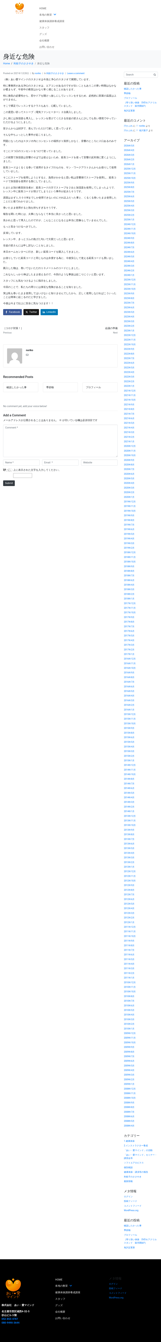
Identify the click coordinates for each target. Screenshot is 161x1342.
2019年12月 (130, 501)
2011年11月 (130, 931)
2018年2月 (129, 594)
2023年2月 (129, 326)
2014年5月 (129, 793)
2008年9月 (129, 1102)
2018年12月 (130, 552)
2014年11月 (130, 770)
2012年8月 (129, 890)
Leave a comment (76, 73)
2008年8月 (129, 1107)
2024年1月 (129, 275)
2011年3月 (129, 968)
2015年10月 (130, 723)
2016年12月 (130, 658)
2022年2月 (129, 381)
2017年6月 (129, 631)
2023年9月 (129, 293)
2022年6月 (129, 363)
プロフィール (130, 98)
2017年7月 (129, 626)
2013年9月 (129, 830)
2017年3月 (129, 645)
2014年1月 (129, 811)
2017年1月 (129, 654)
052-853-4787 (10, 1318)
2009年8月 (129, 1052)
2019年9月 (129, 515)
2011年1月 (129, 977)
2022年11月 (130, 339)
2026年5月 (129, 145)
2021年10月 (130, 400)
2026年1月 (129, 164)
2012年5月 (129, 904)
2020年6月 (129, 474)
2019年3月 (129, 543)
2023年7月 (129, 303)
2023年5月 (129, 312)
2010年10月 (130, 991)
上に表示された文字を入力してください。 (37, 469)
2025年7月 (129, 192)
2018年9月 (129, 566)
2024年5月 (129, 256)
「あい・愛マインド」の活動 (138, 1150)
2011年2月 (129, 973)
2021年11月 (130, 395)
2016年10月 (130, 668)
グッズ (43, 34)
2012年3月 (129, 913)
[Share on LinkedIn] (49, 312)
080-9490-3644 (10, 1322)
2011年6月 (129, 954)
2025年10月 (130, 178)
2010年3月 (129, 1019)
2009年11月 (130, 1038)
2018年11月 (130, 557)
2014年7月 (129, 783)
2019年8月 (129, 520)
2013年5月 (129, 848)
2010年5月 (129, 1010)
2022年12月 (130, 335)
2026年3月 (129, 155)
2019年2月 (129, 548)
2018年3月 (129, 589)
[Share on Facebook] (12, 312)
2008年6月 (129, 1116)
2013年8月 (129, 834)
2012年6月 (129, 899)
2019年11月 (130, 506)
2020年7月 (129, 469)
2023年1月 (129, 330)
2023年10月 (130, 289)
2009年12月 (130, 1033)
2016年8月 (129, 677)
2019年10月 (130, 511)
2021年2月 (129, 437)
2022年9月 (129, 349)
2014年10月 (130, 774)
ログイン (128, 1196)
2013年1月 (129, 867)
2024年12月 (130, 224)
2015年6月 (129, 737)
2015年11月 (130, 719)
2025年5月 (129, 201)
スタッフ (44, 27)
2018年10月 (130, 561)
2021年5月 (129, 423)
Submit (9, 483)
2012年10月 (130, 880)
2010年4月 (129, 1014)
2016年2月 (129, 705)
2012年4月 (129, 908)
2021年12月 (130, 390)
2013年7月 (129, 839)
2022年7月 (129, 358)
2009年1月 (129, 1084)
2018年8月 (129, 571)
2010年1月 (129, 1028)
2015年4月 (129, 746)
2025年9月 (129, 182)
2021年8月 (129, 409)
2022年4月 (129, 372)
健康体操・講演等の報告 (136, 1172)
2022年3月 (129, 376)
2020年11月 (130, 451)
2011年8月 (129, 945)
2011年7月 (129, 950)
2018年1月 (129, 598)
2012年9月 (129, 885)
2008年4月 (129, 1125)
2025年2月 (129, 215)
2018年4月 (129, 585)
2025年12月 (130, 169)
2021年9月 (129, 404)
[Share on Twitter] (31, 312)
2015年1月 (129, 760)
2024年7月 (129, 247)
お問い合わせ (46, 46)
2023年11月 (130, 284)
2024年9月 (129, 238)
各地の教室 (47, 15)
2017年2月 (129, 649)
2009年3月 (129, 1075)
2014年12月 (130, 765)
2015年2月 (129, 756)
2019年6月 (129, 529)
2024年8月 (129, 242)
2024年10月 (130, 233)
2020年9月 (129, 460)
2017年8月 (129, 622)
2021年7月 (129, 414)
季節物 (127, 93)
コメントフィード (133, 1206)
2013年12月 (130, 816)
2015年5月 (129, 742)
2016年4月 (129, 695)
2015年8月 (129, 733)
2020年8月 (129, 464)
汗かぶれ (128, 126)
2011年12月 (130, 927)
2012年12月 (130, 871)
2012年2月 (129, 917)
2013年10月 (130, 825)
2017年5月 (129, 635)
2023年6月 (129, 307)
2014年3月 (129, 802)
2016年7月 (129, 682)
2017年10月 (130, 612)
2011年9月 (129, 940)
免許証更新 (129, 110)
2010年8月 (129, 996)
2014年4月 (129, 797)
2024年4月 (129, 261)
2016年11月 (130, 663)
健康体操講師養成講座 (51, 21)
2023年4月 (129, 316)
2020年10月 (130, 455)
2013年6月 (129, 843)
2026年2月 (129, 159)
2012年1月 (129, 922)
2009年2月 (129, 1079)
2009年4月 (129, 1070)
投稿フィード (130, 1201)
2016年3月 (129, 700)
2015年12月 (130, 714)
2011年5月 (129, 959)
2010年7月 (129, 1001)
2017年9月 (129, 617)
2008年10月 (130, 1098)
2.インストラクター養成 (136, 1145)
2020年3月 (129, 487)
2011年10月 (130, 936)
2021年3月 (129, 432)
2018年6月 (129, 580)
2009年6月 (129, 1061)
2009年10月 (130, 1042)
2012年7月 (129, 894)
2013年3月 (129, 857)
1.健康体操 (129, 1141)
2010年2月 (129, 1024)
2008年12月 (130, 1089)
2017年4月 (129, 640)
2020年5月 (129, 478)
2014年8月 (129, 779)
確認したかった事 (133, 88)
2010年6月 (129, 1005)
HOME (42, 8)
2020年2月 (129, 492)
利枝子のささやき (55, 73)
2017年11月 (130, 608)
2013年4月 (129, 853)
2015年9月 (129, 728)
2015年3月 (129, 751)
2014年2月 (129, 806)
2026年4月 (129, 150)
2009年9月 (129, 1047)
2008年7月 (129, 1112)
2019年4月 (129, 538)
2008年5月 (129, 1121)
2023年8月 (129, 298)
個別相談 (128, 1167)
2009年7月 (129, 1056)
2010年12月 (130, 982)
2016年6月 (129, 686)
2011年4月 (129, 964)
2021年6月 (129, 418)
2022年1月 (129, 386)
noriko (38, 73)
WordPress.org (131, 1210)
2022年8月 (129, 353)
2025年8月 (129, 187)
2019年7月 (129, 524)
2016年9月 (129, 672)
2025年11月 (130, 173)
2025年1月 (129, 219)
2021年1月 (129, 441)
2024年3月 (129, 266)
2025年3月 (129, 210)
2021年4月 (129, 427)
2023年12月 (130, 279)
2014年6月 (129, 788)
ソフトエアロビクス (134, 1162)
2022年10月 (130, 344)
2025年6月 (129, 196)
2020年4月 (129, 483)
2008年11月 (130, 1093)
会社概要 (44, 40)
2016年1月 (129, 709)
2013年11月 (130, 820)
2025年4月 (129, 205)
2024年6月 (129, 252)
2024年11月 (130, 229)
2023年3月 (129, 321)
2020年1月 (129, 497)
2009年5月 (129, 1065)
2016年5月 (129, 691)
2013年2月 (129, 862)
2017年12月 (130, 603)
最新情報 (128, 1181)
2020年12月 (130, 446)
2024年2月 (129, 270)
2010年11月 (130, 987)
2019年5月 (129, 534)
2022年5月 (129, 367)
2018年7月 (129, 575)
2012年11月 (130, 876)
